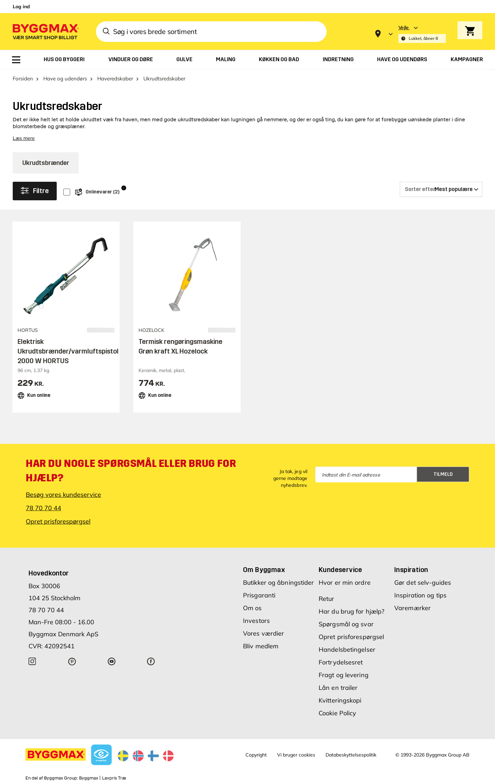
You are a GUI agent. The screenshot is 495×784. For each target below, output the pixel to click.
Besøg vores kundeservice (63, 495)
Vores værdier (263, 633)
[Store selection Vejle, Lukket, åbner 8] (422, 34)
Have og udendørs (65, 78)
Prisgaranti (259, 595)
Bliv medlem (260, 646)
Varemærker (412, 608)
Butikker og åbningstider (278, 582)
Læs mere (24, 138)
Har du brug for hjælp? (351, 611)
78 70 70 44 (43, 508)
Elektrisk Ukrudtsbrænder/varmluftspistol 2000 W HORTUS (68, 351)
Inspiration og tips (420, 595)
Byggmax (88, 778)
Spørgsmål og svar (346, 624)
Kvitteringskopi (340, 700)
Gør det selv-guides (422, 582)
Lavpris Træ (114, 778)
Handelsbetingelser (347, 649)
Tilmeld (443, 474)
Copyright (256, 755)
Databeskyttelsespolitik (351, 755)
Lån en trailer (338, 688)
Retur (326, 599)
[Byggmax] (45, 31)
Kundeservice (340, 569)
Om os (252, 608)
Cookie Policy (337, 713)
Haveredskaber (115, 78)
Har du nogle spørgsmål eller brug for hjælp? (131, 470)
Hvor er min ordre (345, 582)
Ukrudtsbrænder (45, 163)
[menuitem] (16, 59)
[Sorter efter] (441, 189)
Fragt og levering (343, 675)
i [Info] (123, 188)
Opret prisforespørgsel (58, 521)
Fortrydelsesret (341, 662)
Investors (256, 621)
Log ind (21, 6)
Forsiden (23, 78)
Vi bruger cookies (296, 755)
